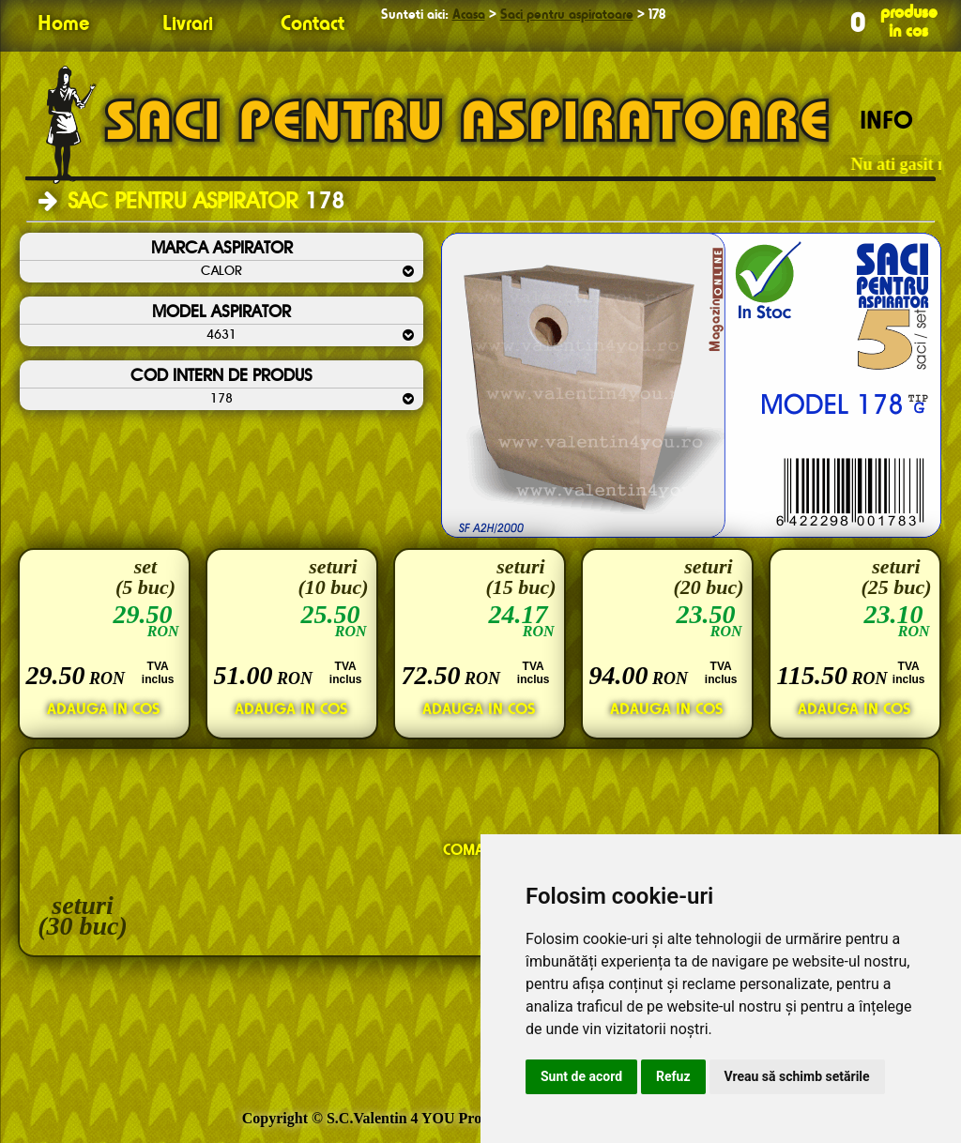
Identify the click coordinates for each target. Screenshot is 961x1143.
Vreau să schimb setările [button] (797, 1076)
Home (63, 24)
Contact (312, 24)
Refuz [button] (673, 1076)
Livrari (187, 24)
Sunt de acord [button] (581, 1076)
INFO (886, 122)
